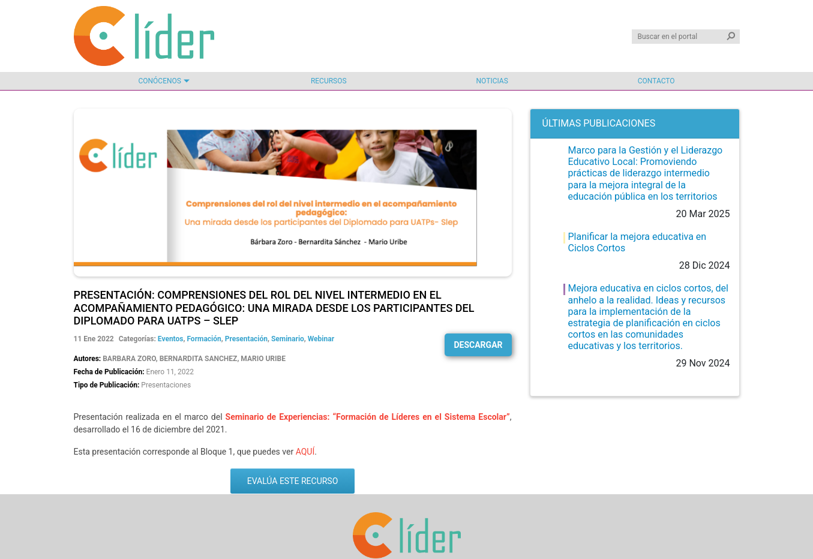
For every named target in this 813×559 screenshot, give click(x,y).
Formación (204, 339)
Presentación (246, 339)
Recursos (329, 81)
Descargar (478, 345)
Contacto (656, 81)
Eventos (171, 339)
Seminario (287, 339)
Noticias (492, 81)
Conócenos (159, 81)
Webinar (321, 339)
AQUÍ (305, 451)
